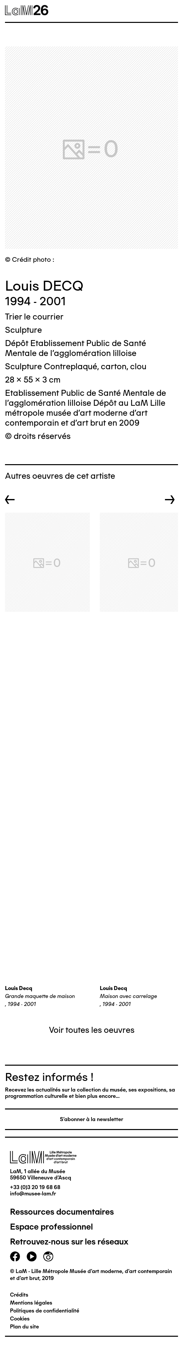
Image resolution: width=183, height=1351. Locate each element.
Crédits (19, 1295)
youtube (32, 1256)
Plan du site (24, 1326)
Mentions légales (31, 1303)
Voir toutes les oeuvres (91, 1030)
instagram (48, 1256)
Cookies (20, 1318)
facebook (15, 1256)
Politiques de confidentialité (44, 1311)
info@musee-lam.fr (33, 1193)
